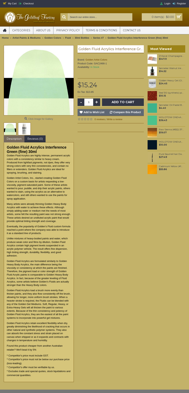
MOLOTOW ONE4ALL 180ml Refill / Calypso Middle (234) (171, 117)
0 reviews (99, 119)
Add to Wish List (94, 112)
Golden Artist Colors (96, 59)
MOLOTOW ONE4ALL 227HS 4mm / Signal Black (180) (171, 141)
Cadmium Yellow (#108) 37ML (171, 166)
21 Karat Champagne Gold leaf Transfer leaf (171, 56)
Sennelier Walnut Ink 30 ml (171, 68)
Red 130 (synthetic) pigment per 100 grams (171, 92)
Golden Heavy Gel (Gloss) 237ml (171, 80)
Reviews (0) (35, 138)
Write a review (114, 119)
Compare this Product (127, 112)
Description (14, 138)
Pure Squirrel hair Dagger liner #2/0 (171, 154)
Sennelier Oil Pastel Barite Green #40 (171, 105)
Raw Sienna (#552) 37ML (171, 129)
